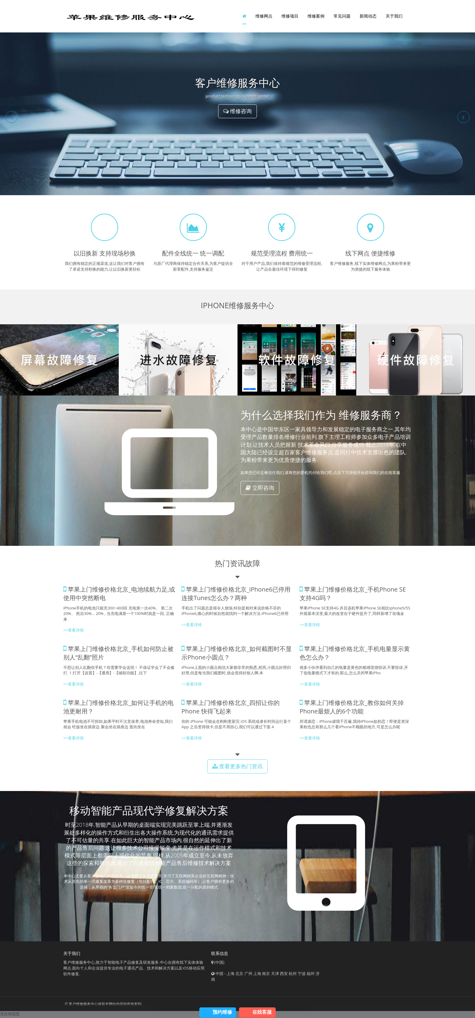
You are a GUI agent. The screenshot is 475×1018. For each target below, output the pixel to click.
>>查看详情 (310, 626)
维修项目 (289, 16)
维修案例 (315, 16)
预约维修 (222, 1012)
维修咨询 (237, 112)
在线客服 (262, 1012)
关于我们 (394, 16)
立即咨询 (260, 488)
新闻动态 (368, 16)
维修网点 (263, 16)
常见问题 (342, 16)
